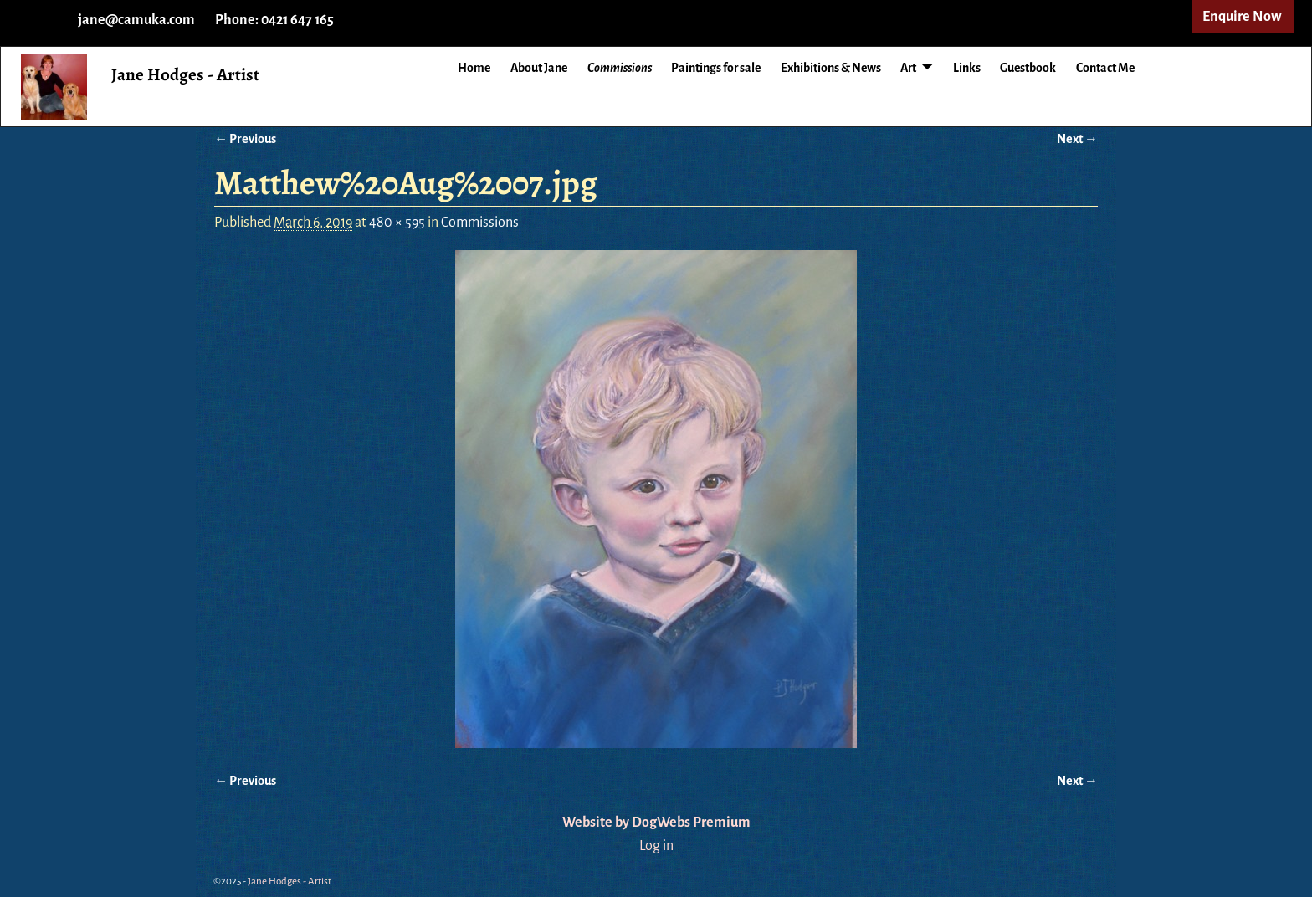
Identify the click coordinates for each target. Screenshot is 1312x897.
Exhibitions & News (831, 67)
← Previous (245, 139)
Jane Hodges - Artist (185, 74)
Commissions (619, 67)
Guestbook (1028, 67)
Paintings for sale (716, 67)
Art (908, 67)
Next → (1077, 139)
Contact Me (1105, 67)
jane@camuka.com (136, 20)
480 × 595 (397, 222)
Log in (656, 845)
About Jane (538, 67)
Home (474, 67)
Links (967, 67)
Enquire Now (1242, 16)
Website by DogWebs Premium (656, 822)
